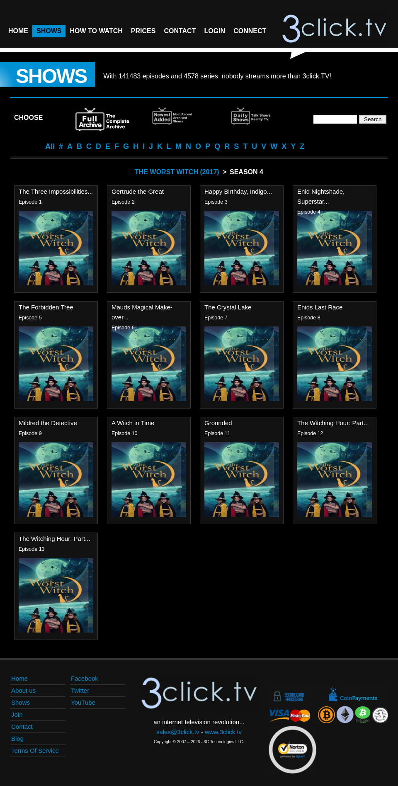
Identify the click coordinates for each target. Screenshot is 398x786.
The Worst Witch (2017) (177, 171)
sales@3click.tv (177, 731)
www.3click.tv (223, 731)
